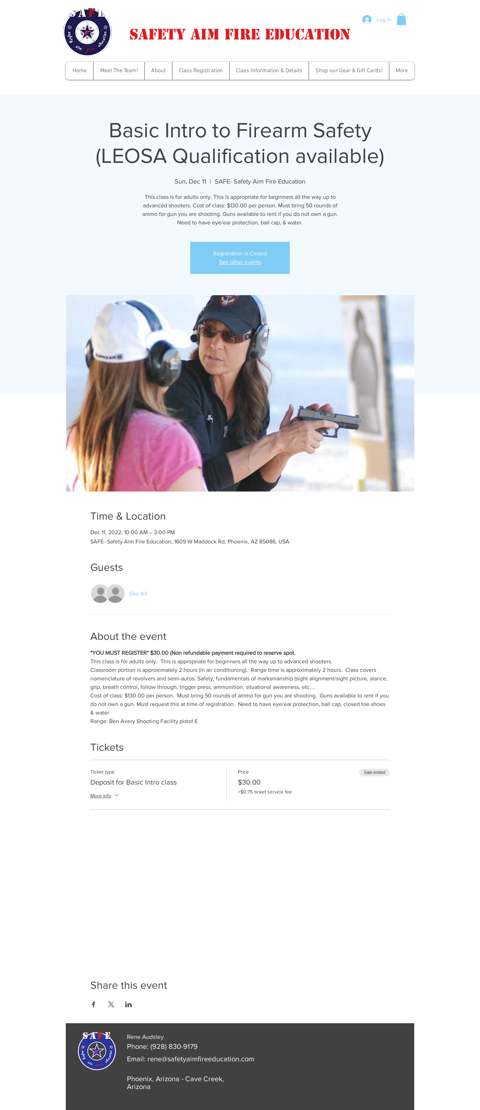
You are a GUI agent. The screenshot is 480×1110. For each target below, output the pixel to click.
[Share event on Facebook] (93, 1004)
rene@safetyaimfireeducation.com (201, 1059)
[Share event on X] (111, 1004)
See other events (240, 262)
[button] (401, 19)
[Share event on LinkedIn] (128, 1004)
